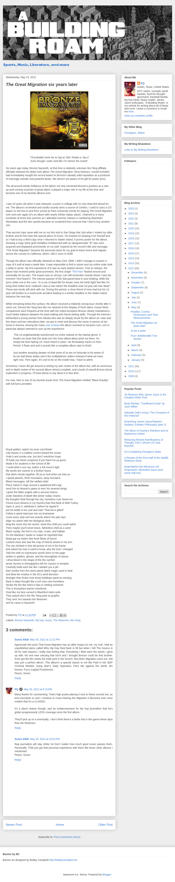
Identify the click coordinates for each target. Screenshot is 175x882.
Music (23, 64)
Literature (39, 64)
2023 (131, 213)
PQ (16, 689)
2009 (131, 376)
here (131, 111)
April (134, 345)
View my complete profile (138, 115)
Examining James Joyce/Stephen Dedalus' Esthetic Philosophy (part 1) (145, 423)
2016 (131, 248)
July (134, 297)
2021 (131, 223)
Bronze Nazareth (24, 620)
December (137, 272)
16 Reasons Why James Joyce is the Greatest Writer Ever (145, 396)
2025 (131, 208)
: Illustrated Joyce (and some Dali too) (143, 469)
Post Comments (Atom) (67, 837)
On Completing (142, 451)
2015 (131, 253)
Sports (9, 64)
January (136, 359)
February (136, 355)
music (48, 620)
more (64, 64)
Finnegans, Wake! (134, 132)
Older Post (105, 824)
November (137, 277)
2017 (131, 243)
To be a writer (138, 330)
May (134, 307)
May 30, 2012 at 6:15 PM (38, 689)
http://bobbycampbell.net (63, 860)
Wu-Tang (75, 620)
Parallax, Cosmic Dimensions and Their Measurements (144, 314)
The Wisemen (61, 620)
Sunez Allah (22, 639)
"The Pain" (77, 271)
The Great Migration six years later (144, 324)
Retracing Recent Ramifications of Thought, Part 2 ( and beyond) (143, 442)
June (134, 302)
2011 (131, 366)
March (135, 350)
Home (60, 824)
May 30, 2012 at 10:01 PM (45, 739)
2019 (131, 233)
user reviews (52, 325)
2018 (131, 238)
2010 (131, 371)
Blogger (106, 874)
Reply (18, 678)
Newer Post (14, 824)
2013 (131, 263)
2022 (131, 218)
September (137, 287)
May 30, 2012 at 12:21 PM (45, 639)
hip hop (39, 620)
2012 (131, 268)
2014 (131, 258)
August (135, 292)
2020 (131, 228)
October (136, 282)
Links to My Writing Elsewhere (141, 149)
